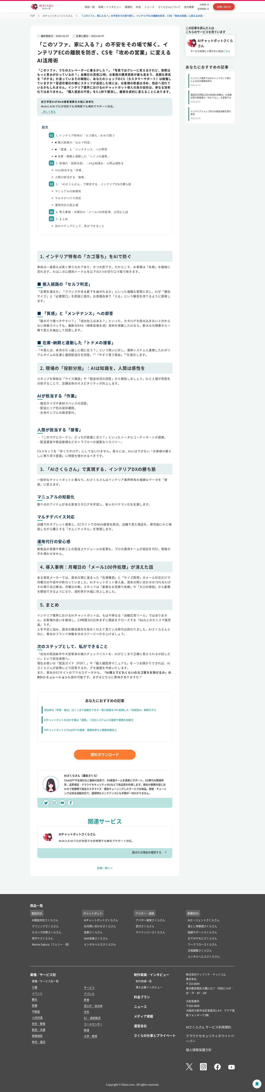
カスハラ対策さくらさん (46, 932)
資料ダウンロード (104, 754)
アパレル (89, 993)
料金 (138, 7)
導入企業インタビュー (149, 987)
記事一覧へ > (105, 868)
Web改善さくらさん (96, 938)
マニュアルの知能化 (68, 191)
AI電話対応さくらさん (45, 920)
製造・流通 (38, 1029)
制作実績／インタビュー (151, 974)
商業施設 (37, 1036)
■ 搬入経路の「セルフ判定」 (74, 142)
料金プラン (142, 997)
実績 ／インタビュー (109, 7)
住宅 (86, 1012)
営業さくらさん (93, 932)
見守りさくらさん (42, 938)
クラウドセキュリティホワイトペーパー (210, 1038)
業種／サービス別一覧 (45, 981)
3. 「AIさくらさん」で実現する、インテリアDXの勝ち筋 (93, 184)
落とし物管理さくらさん (202, 926)
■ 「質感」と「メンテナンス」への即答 (81, 149)
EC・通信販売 (92, 1018)
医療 (34, 1005)
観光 (34, 999)
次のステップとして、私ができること (80, 226)
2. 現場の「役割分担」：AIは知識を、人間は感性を (90, 163)
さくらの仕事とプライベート (155, 1035)
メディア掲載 (143, 1016)
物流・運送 (38, 1042)
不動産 (36, 1011)
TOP (32, 15)
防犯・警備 (38, 1023)
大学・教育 (90, 1036)
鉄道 (86, 1030)
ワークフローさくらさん (202, 944)
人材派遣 (37, 1017)
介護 (34, 987)
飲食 (86, 1000)
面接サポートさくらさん (202, 932)
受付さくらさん (145, 926)
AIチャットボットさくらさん (58, 15)
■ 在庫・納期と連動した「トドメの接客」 (82, 156)
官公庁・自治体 (93, 1006)
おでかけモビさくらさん (202, 938)
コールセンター (93, 1024)
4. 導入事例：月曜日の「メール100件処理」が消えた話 (92, 212)
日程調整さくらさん (200, 950)
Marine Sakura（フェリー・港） (51, 944)
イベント (37, 993)
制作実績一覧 (144, 981)
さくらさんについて (169, 7)
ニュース (149, 7)
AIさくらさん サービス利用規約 (208, 1027)
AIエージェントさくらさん (203, 920)
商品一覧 (90, 7)
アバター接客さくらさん (150, 920)
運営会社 (140, 1026)
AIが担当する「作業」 (70, 170)
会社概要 (189, 7)
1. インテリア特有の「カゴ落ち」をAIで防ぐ (85, 135)
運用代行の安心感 (66, 205)
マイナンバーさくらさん (150, 932)
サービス (89, 987)
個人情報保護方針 (199, 1049)
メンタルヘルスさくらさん (100, 944)
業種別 (128, 7)
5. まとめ (62, 219)
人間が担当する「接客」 (71, 177)
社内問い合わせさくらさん (100, 926)
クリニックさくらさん (45, 926)
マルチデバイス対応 (68, 198)
